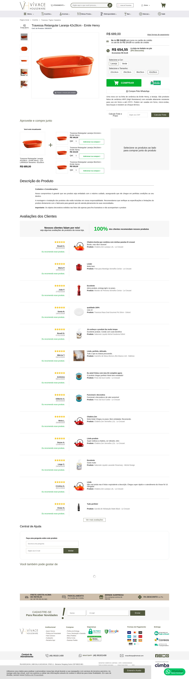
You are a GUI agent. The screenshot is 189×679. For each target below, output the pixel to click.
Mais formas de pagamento (158, 35)
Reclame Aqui (50, 640)
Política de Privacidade (33, 675)
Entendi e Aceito (134, 670)
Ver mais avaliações (94, 520)
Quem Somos (50, 631)
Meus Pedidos (71, 636)
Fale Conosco (50, 636)
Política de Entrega (73, 631)
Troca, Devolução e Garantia (76, 633)
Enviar (71, 551)
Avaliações (49, 638)
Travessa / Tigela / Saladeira (51, 20)
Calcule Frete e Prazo (115, 115)
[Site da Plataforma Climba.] (162, 664)
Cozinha (35, 20)
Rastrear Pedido (72, 640)
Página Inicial (25, 20)
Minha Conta (71, 638)
